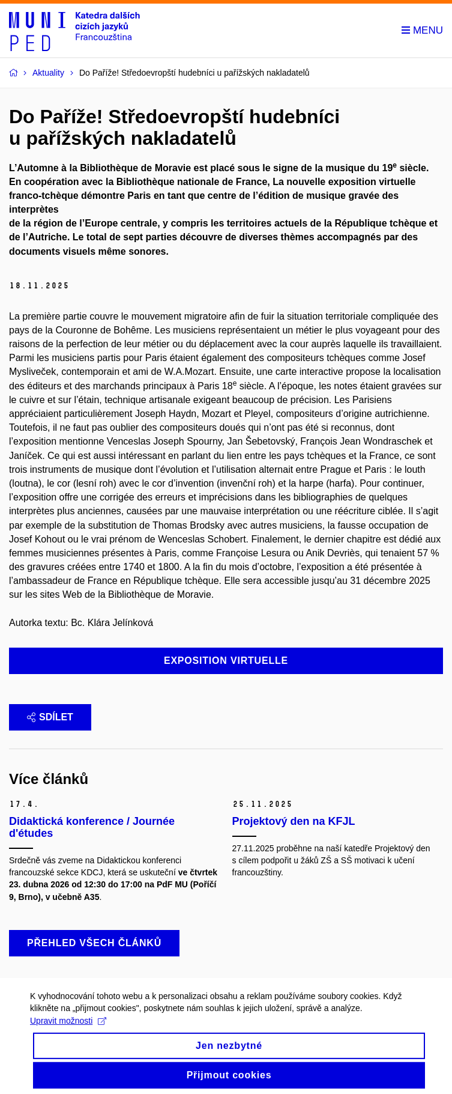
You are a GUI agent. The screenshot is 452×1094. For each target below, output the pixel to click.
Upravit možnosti (68, 1027)
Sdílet (50, 717)
